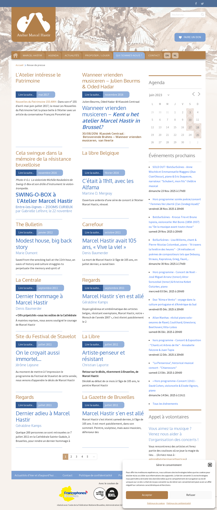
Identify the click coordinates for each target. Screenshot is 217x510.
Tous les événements (165, 403)
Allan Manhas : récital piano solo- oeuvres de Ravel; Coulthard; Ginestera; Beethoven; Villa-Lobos (172, 322)
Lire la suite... (26, 94)
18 (197, 127)
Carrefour (92, 224)
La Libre (91, 336)
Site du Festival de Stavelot (46, 336)
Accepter (147, 495)
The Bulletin (29, 224)
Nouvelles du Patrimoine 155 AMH (36, 101)
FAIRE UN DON (192, 37)
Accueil (19, 65)
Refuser (190, 495)
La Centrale (28, 280)
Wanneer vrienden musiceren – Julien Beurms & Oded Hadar (111, 80)
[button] (210, 465)
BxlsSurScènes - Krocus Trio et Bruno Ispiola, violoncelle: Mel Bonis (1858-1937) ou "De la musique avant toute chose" (174, 221)
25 (197, 135)
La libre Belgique (100, 153)
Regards (91, 280)
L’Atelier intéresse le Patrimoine (38, 77)
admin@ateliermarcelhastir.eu (167, 459)
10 (190, 120)
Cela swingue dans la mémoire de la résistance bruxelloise (43, 159)
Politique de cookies (156, 503)
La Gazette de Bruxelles (108, 397)
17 (190, 127)
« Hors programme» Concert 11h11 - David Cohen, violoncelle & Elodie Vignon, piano (173, 385)
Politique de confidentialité (179, 503)
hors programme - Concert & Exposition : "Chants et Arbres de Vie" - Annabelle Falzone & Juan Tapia (175, 344)
